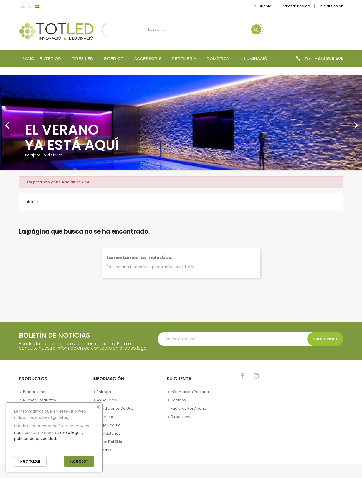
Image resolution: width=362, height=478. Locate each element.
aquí (18, 432)
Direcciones (182, 416)
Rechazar (30, 461)
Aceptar (79, 461)
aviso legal (70, 432)
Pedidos (178, 400)
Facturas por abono (188, 408)
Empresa (105, 416)
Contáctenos (108, 433)
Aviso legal (107, 400)
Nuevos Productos (39, 400)
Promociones (35, 391)
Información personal (190, 391)
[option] (181, 122)
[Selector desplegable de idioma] (49, 6)
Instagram (256, 376)
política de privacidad (35, 438)
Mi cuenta (263, 6)
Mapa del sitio (109, 441)
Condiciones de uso (115, 408)
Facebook (242, 376)
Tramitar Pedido (295, 6)
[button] (27, 122)
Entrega (104, 391)
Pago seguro (109, 425)
